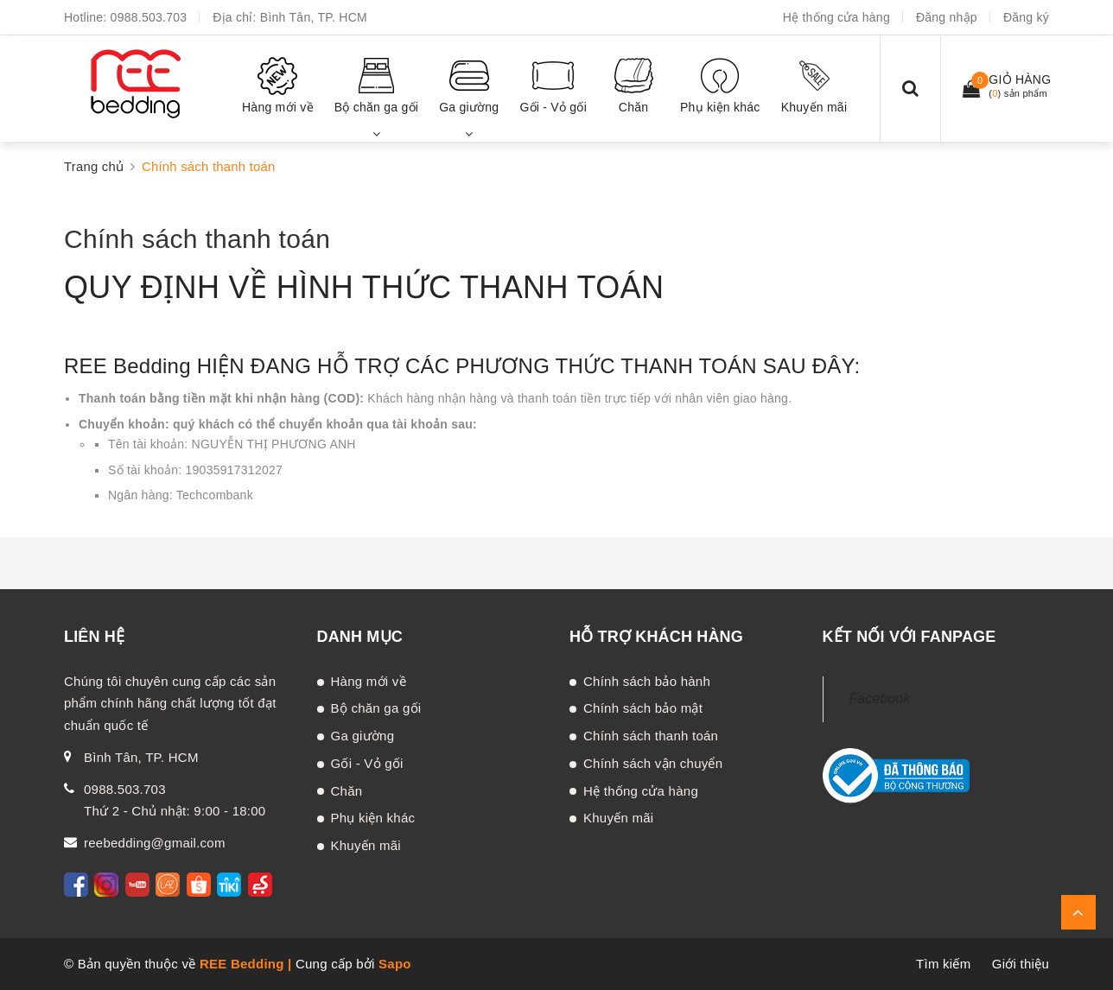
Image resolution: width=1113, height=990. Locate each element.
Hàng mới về (368, 681)
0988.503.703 (149, 17)
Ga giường (363, 735)
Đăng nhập (946, 17)
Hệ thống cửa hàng (836, 17)
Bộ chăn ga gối (376, 708)
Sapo (394, 963)
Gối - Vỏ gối (367, 763)
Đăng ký (1026, 17)
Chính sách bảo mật (643, 708)
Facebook (880, 698)
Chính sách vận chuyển (652, 763)
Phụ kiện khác (373, 817)
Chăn (347, 791)
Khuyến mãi (366, 845)
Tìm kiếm (943, 963)
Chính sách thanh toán (197, 239)
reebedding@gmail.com (155, 842)
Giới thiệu (1020, 963)
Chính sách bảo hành (646, 681)
